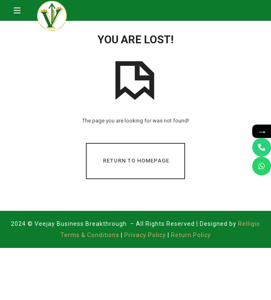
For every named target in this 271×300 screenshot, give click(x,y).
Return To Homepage (136, 161)
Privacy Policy (145, 235)
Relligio (249, 223)
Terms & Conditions (90, 235)
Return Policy (191, 235)
